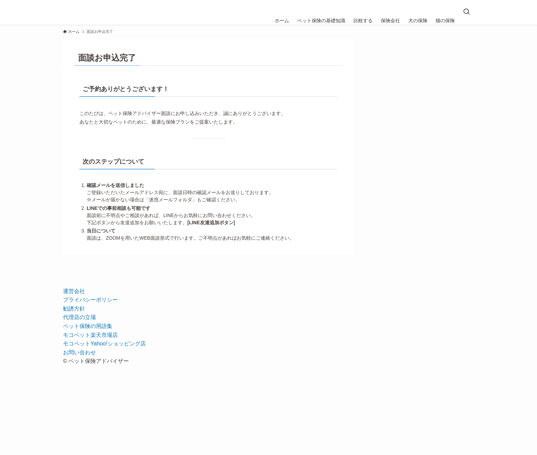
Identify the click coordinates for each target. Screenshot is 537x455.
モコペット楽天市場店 (90, 335)
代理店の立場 (79, 317)
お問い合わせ (79, 352)
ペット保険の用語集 (87, 326)
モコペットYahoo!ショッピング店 (104, 343)
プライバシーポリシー (90, 300)
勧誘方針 (74, 309)
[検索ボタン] (466, 12)
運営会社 (74, 291)
